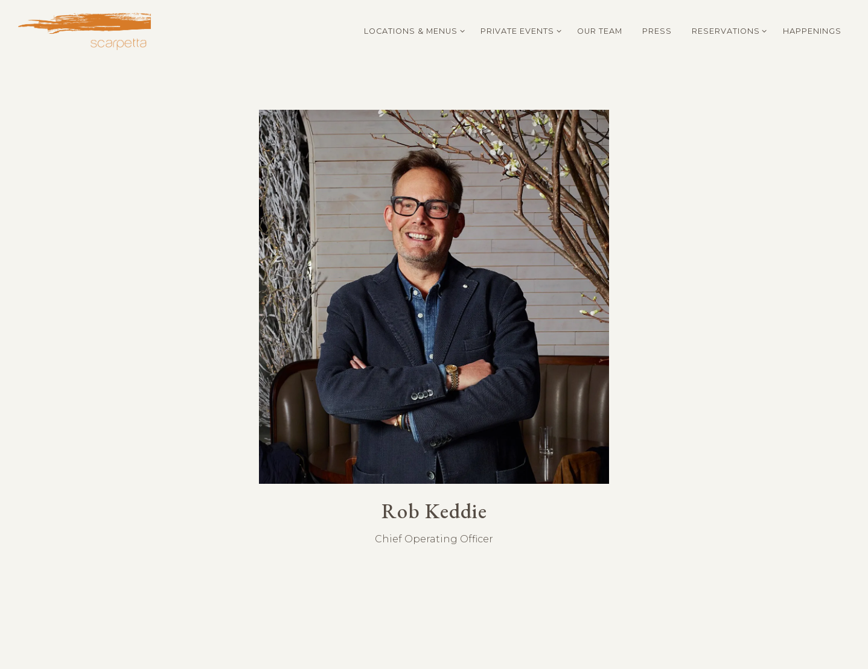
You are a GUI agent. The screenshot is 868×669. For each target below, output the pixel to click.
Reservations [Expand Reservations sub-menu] (727, 30)
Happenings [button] (812, 31)
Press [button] (657, 31)
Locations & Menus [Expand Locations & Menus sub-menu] (412, 30)
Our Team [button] (599, 31)
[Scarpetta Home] (84, 30)
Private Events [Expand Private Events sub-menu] (519, 30)
